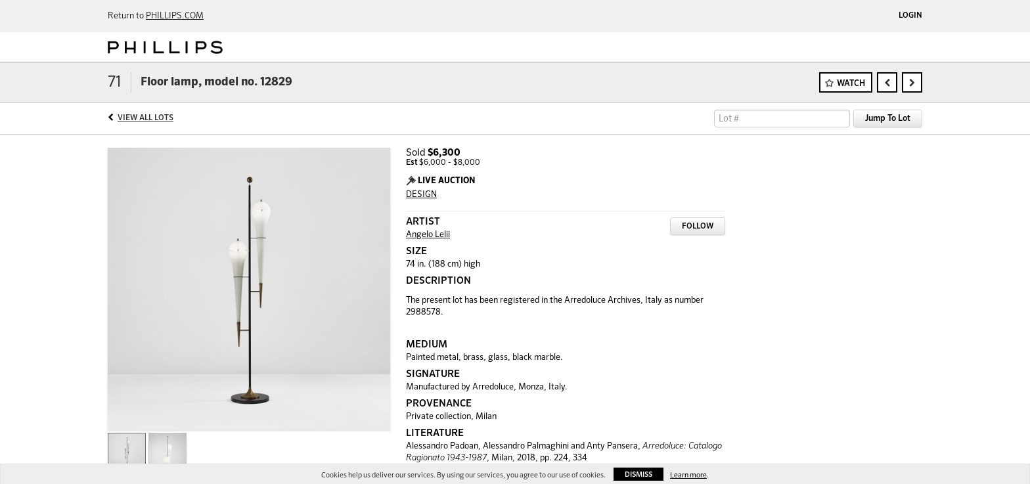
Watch (851, 83)
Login (910, 16)
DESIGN (421, 194)
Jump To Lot (887, 118)
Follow (697, 227)
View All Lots (145, 118)
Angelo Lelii (428, 235)
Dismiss (638, 474)
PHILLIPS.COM (175, 16)
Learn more (688, 475)
